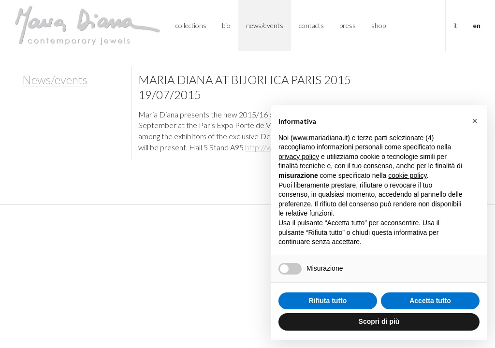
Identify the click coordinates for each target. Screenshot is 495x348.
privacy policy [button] (298, 156)
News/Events (264, 25)
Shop (378, 25)
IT (455, 25)
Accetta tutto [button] (430, 300)
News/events (54, 79)
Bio (226, 25)
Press (347, 25)
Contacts (311, 25)
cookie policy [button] (407, 175)
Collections (190, 25)
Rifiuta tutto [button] (328, 300)
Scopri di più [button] (379, 321)
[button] (474, 121)
